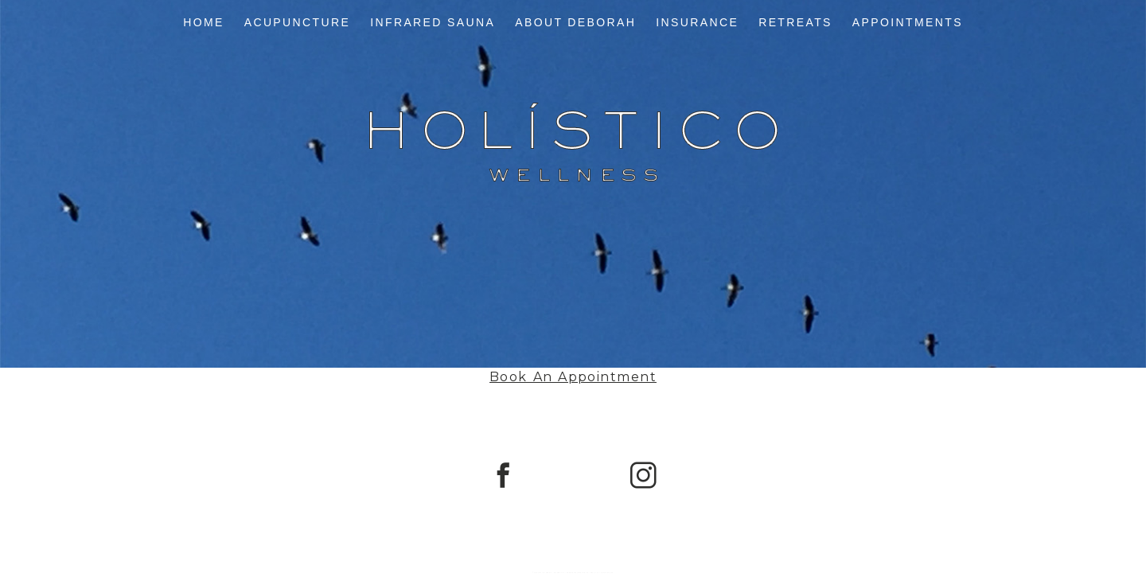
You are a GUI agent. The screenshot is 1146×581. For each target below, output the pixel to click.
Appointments (907, 22)
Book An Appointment (573, 376)
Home (203, 22)
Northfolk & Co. (606, 572)
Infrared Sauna (432, 22)
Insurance (697, 22)
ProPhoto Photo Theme (577, 572)
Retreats (795, 22)
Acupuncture (297, 22)
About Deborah (575, 22)
